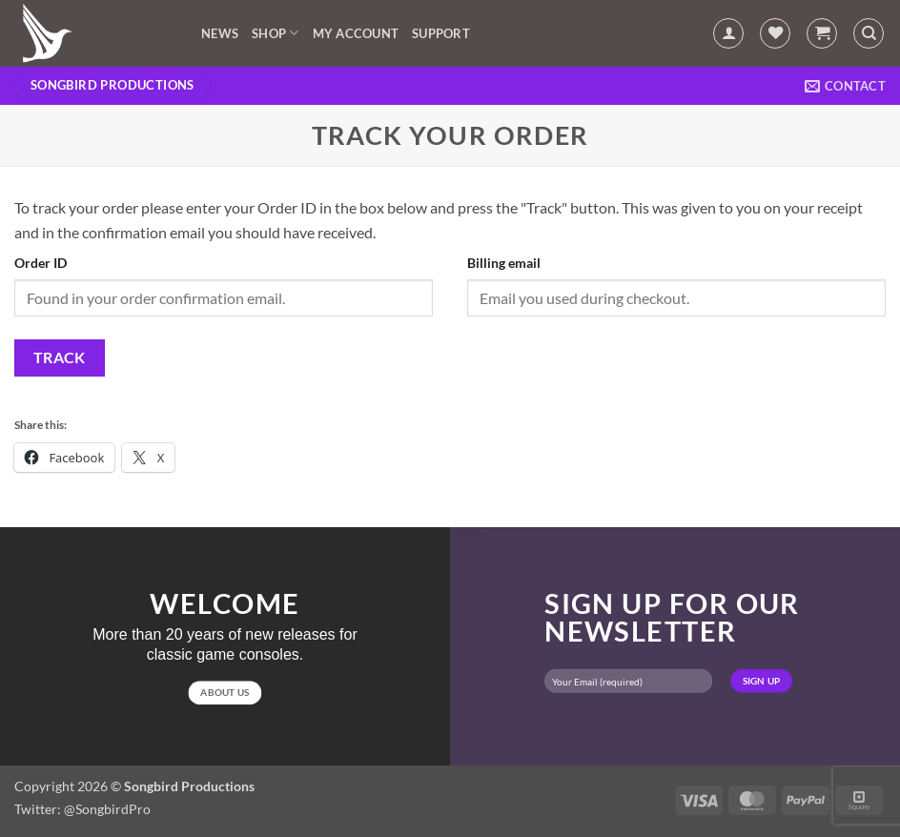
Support (441, 33)
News (219, 33)
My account (356, 33)
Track (59, 357)
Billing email (504, 263)
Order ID (40, 263)
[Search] (868, 33)
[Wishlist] (775, 33)
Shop (275, 33)
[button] (728, 33)
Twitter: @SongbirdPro (82, 809)
